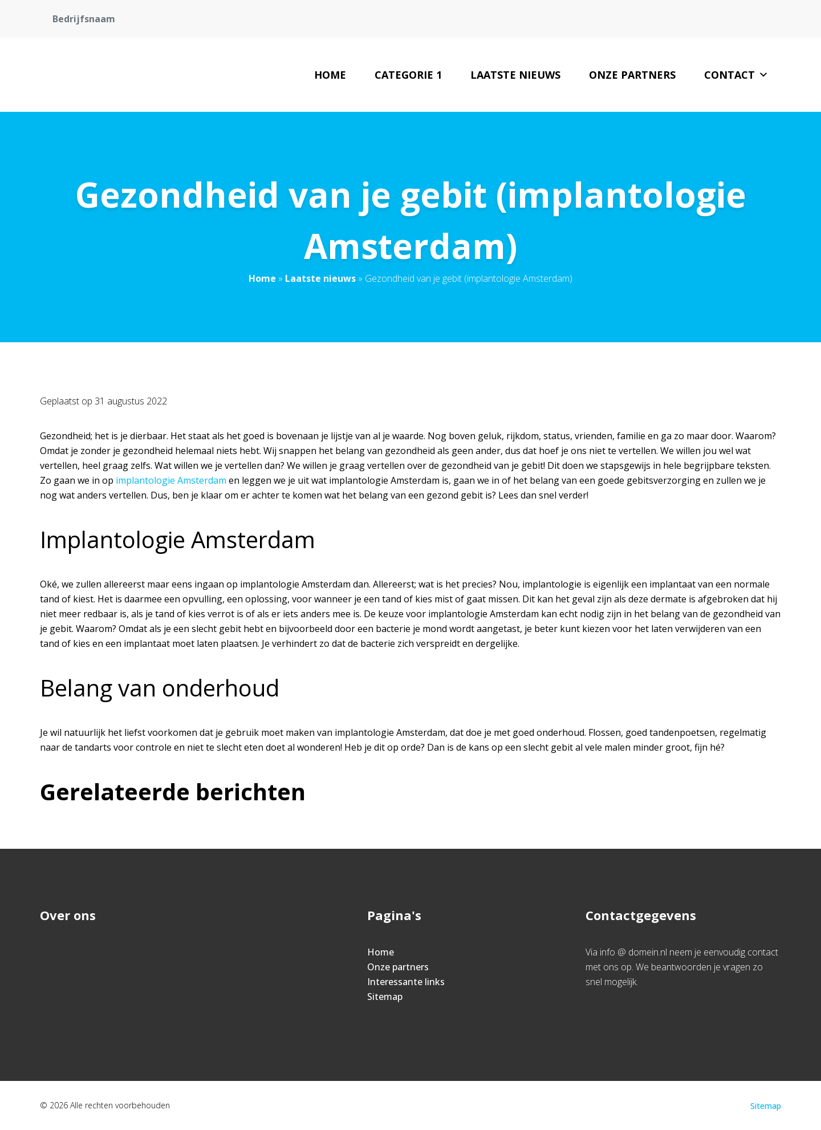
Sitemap (385, 996)
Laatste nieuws (515, 75)
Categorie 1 (408, 75)
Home (330, 75)
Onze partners (632, 75)
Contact (736, 75)
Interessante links (406, 981)
